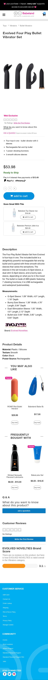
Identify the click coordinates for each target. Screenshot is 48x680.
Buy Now (15, 422)
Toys (5, 26)
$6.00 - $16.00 (37, 481)
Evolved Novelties (19, 330)
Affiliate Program (8, 648)
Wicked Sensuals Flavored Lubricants (15, 476)
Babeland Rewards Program (12, 653)
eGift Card (6, 595)
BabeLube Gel (37, 475)
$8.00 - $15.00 (14, 482)
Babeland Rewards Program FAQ (13, 657)
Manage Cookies (8, 625)
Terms (5, 616)
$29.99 (15, 415)
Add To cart (18, 196)
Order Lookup (7, 603)
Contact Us (6, 599)
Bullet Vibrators (26, 26)
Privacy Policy (7, 620)
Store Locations (8, 644)
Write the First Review (22, 123)
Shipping (5, 608)
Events (5, 640)
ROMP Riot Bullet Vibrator (14, 407)
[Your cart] (44, 14)
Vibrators (13, 26)
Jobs (4, 661)
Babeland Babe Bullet (37, 406)
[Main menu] (3, 14)
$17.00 (37, 414)
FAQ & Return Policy (9, 612)
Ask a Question (9, 133)
